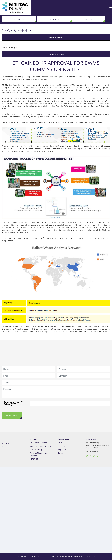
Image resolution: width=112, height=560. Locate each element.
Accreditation (7, 450)
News (60, 443)
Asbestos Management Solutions (39, 454)
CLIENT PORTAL (19, 19)
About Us (5, 443)
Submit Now (11, 415)
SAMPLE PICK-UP (54, 19)
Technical (61, 446)
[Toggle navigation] (110, 7)
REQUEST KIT (89, 19)
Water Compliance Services (40, 446)
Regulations (62, 450)
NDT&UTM (34, 459)
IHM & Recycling (36, 450)
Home (4, 440)
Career (60, 453)
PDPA (93, 556)
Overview (5, 447)
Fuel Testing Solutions (38, 443)
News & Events (56, 37)
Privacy (87, 556)
